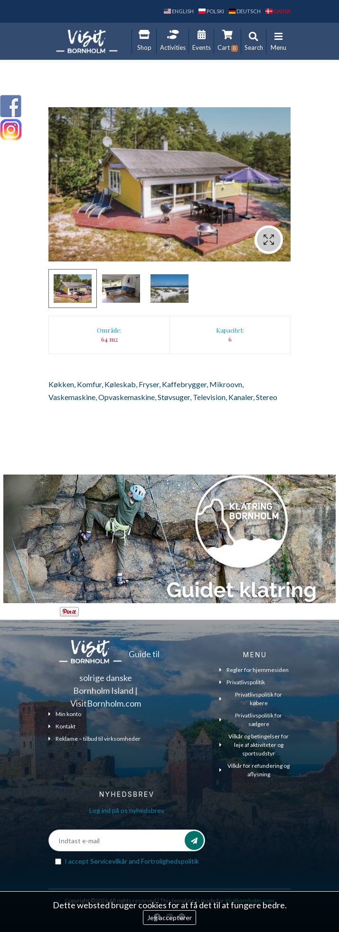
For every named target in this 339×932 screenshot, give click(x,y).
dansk (278, 11)
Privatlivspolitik (242, 682)
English (179, 11)
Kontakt (61, 726)
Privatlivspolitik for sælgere (250, 719)
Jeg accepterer (169, 917)
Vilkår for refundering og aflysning (254, 770)
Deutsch (245, 11)
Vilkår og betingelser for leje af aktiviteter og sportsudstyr (254, 745)
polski (211, 11)
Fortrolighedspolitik (170, 861)
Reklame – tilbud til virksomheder (94, 738)
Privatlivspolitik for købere (250, 699)
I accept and (132, 861)
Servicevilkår (108, 861)
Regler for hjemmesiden (254, 669)
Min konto (64, 714)
